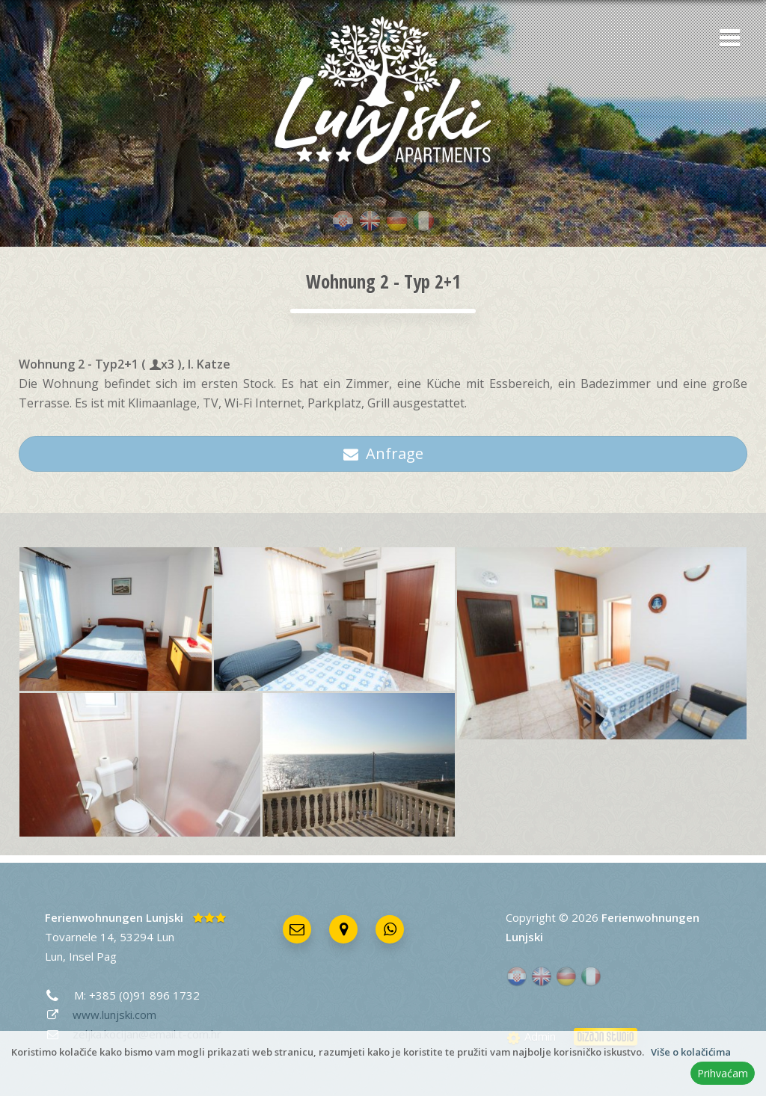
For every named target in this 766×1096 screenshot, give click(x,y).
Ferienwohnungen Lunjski (114, 917)
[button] (724, 39)
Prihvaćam (722, 1073)
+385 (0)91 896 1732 (144, 995)
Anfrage (383, 453)
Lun (54, 956)
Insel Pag (93, 956)
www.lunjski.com (114, 1014)
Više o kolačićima (691, 1052)
